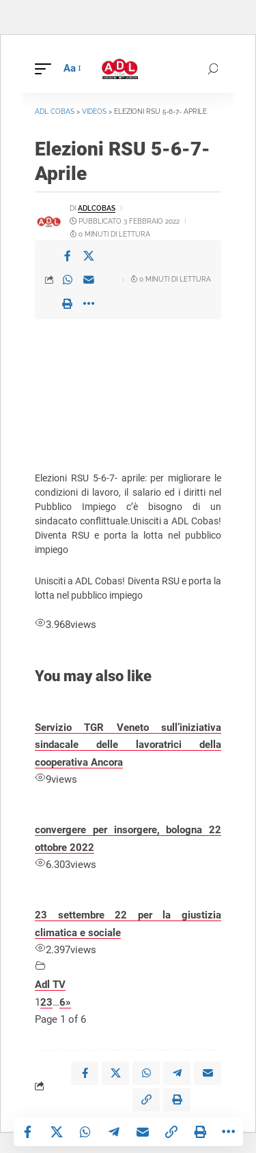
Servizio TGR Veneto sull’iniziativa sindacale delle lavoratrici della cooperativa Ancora (128, 744)
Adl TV (50, 984)
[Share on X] (88, 256)
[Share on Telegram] (114, 1132)
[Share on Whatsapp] (67, 279)
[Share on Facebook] (67, 256)
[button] (46, 69)
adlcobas (96, 208)
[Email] (88, 279)
